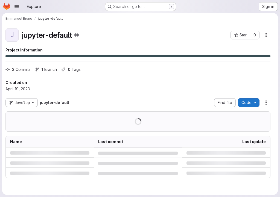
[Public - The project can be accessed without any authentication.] (76, 35)
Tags (71, 69)
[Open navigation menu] (16, 6)
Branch (46, 69)
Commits (18, 69)
